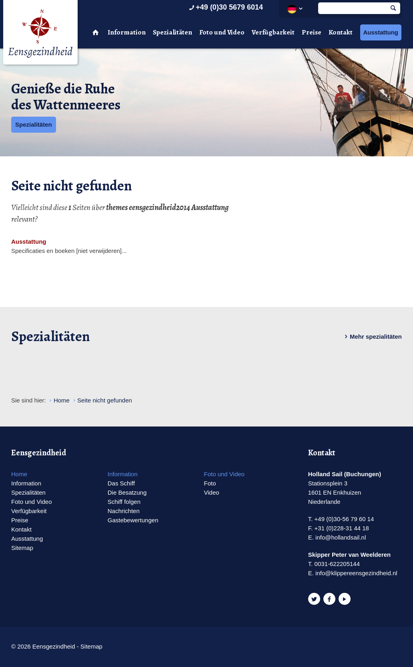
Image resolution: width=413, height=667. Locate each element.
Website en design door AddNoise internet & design (226, 647)
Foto (210, 483)
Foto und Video (222, 32)
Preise (311, 32)
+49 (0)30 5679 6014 (225, 7)
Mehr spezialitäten (372, 336)
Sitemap (22, 547)
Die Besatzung (127, 492)
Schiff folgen (124, 501)
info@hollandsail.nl (340, 537)
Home (19, 474)
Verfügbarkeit (273, 32)
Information (127, 32)
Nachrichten (124, 510)
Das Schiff (121, 483)
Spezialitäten (172, 32)
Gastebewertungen (133, 520)
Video (211, 492)
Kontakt (341, 32)
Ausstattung (381, 32)
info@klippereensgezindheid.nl (356, 573)
